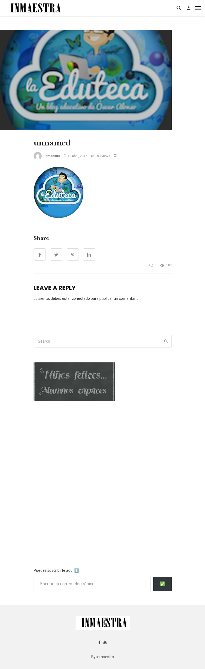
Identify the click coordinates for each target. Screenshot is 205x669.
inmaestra (52, 156)
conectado (81, 298)
